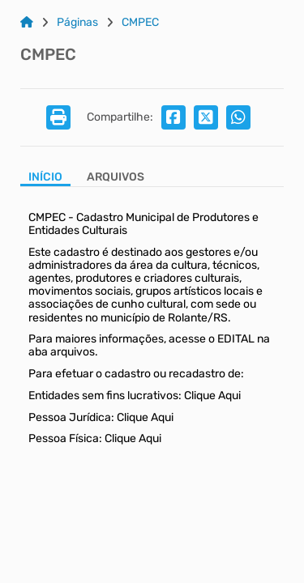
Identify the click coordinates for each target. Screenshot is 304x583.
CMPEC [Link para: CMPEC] (140, 22)
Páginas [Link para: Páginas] (77, 22)
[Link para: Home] (26, 22)
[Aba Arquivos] (115, 178)
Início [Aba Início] (45, 177)
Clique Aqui (212, 395)
